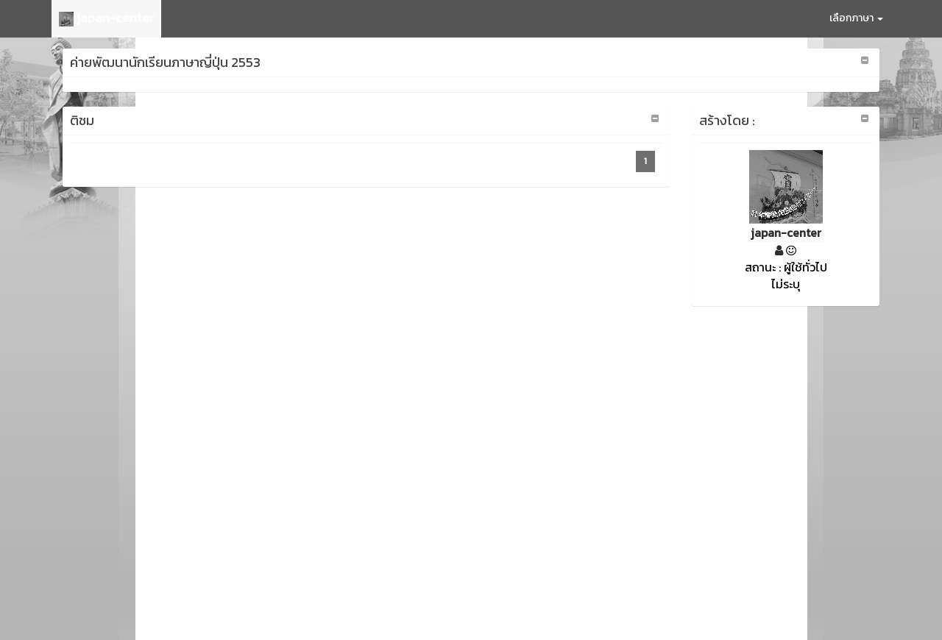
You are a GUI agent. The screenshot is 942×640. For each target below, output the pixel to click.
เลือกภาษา (856, 18)
